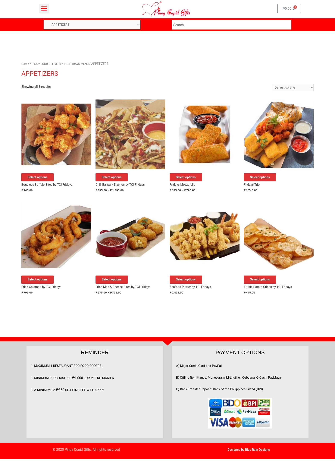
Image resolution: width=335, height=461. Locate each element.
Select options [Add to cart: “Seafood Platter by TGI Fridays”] (188, 281)
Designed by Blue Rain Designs (248, 452)
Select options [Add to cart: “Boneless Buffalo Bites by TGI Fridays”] (40, 178)
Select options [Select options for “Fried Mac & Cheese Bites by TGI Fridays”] (114, 281)
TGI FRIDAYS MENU (78, 64)
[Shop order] (292, 88)
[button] (44, 8)
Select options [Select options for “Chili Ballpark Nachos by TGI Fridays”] (114, 178)
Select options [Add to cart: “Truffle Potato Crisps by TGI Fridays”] (262, 281)
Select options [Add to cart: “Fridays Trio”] (262, 178)
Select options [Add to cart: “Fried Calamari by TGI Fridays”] (40, 281)
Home (25, 64)
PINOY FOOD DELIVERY (47, 64)
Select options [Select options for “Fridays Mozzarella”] (188, 178)
